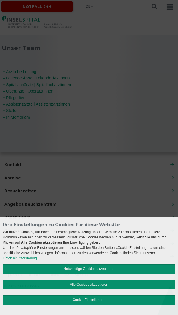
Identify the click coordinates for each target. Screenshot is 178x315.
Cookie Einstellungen (89, 300)
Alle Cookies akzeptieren (89, 285)
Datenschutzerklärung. (20, 258)
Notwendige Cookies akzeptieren (88, 269)
